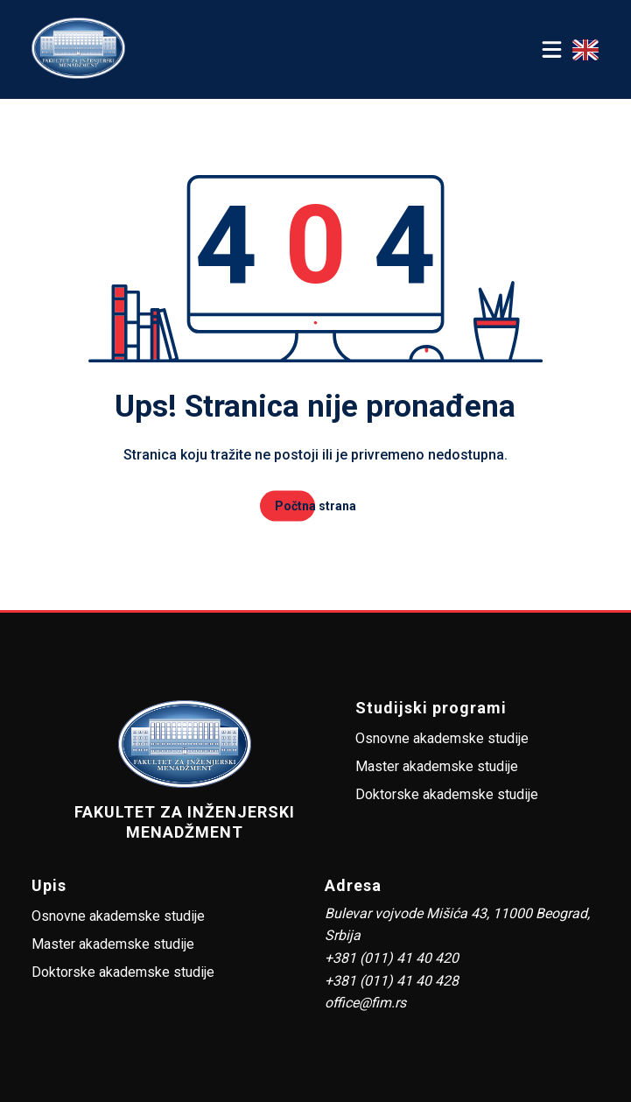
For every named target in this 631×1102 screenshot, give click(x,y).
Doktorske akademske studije (446, 794)
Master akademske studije (436, 766)
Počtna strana (315, 506)
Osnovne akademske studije (442, 738)
